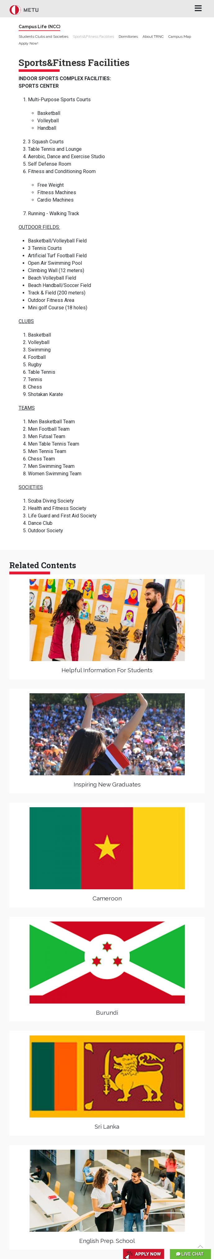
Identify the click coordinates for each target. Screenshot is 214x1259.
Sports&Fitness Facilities (93, 36)
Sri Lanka (107, 1126)
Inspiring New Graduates (107, 784)
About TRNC (153, 36)
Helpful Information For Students (107, 670)
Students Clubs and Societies (43, 36)
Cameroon (107, 898)
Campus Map (179, 36)
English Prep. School (107, 1240)
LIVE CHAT (190, 1254)
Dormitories (128, 36)
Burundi (107, 1012)
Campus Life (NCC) (39, 26)
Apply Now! (28, 43)
